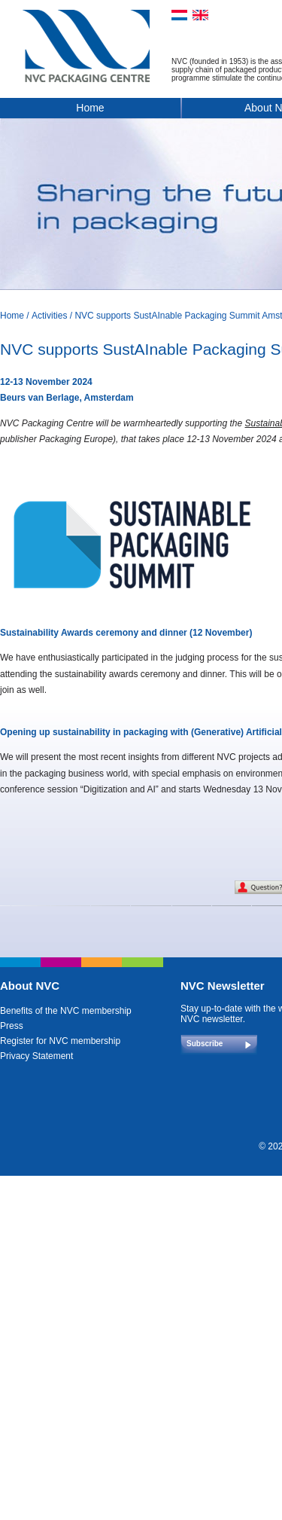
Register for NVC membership (60, 1041)
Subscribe (204, 1043)
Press (11, 1026)
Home (90, 108)
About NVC (29, 985)
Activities (49, 315)
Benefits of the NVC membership (66, 1011)
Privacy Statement (36, 1056)
